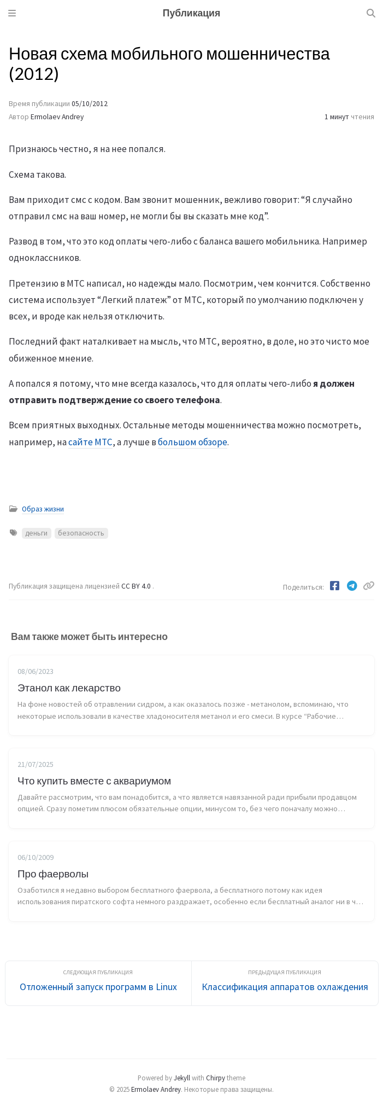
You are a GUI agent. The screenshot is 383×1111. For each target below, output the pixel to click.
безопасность (81, 533)
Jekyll (182, 1077)
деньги (36, 533)
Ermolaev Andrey (57, 116)
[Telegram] (353, 585)
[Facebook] (335, 585)
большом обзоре (192, 442)
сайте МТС (90, 442)
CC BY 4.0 (136, 586)
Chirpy (215, 1077)
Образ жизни (43, 509)
